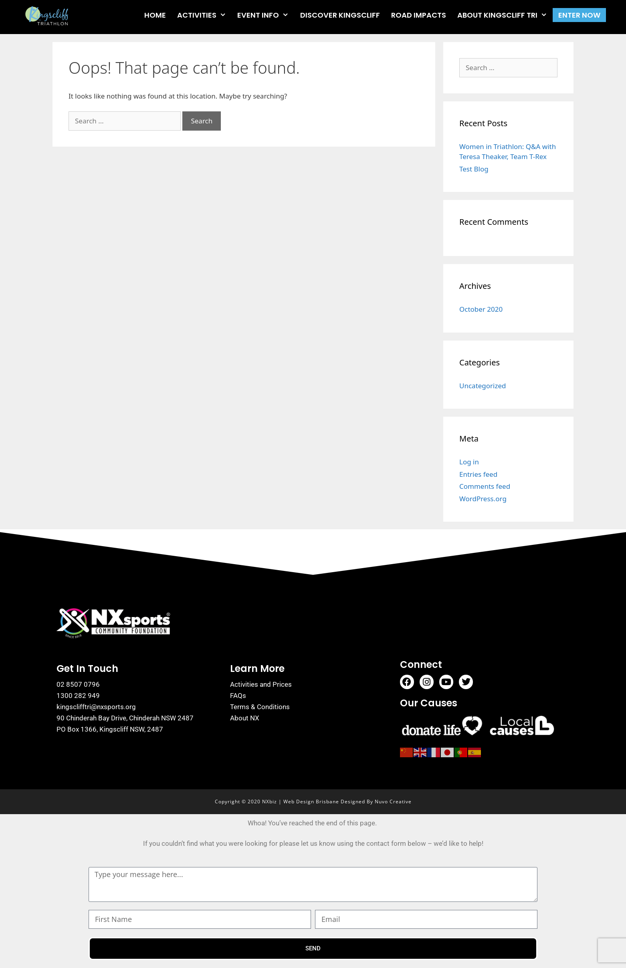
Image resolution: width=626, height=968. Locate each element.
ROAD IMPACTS (418, 15)
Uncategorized (482, 385)
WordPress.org (483, 498)
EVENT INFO (265, 15)
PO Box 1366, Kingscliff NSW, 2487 (110, 729)
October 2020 (481, 309)
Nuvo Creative (393, 801)
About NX (244, 718)
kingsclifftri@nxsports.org (96, 707)
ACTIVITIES (204, 15)
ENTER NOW (579, 15)
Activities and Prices (261, 684)
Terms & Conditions (260, 707)
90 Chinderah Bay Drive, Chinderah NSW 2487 (125, 718)
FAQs (238, 696)
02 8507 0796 (78, 684)
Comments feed (484, 486)
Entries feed (478, 474)
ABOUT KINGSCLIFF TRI (505, 15)
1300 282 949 (78, 696)
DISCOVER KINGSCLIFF (340, 15)
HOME (155, 15)
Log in (469, 461)
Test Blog (474, 168)
